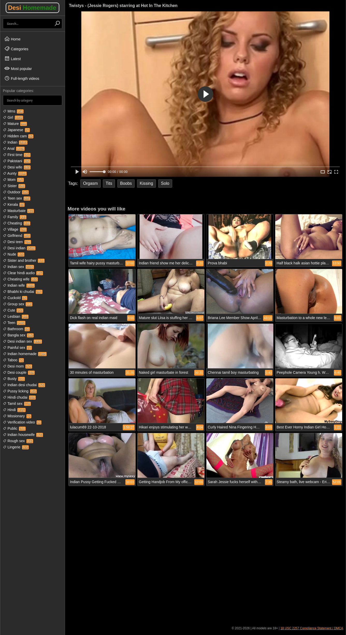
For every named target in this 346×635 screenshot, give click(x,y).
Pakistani (17, 161)
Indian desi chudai (24, 385)
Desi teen (17, 242)
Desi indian (19, 248)
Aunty (15, 173)
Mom (13, 180)
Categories (16, 49)
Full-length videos (21, 78)
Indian (15, 142)
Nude (13, 254)
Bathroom (16, 329)
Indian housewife (23, 435)
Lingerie (16, 447)
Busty (14, 379)
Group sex (17, 304)
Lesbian (15, 316)
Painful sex (17, 347)
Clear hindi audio (23, 273)
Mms (13, 111)
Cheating (16, 223)
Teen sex (16, 198)
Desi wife (17, 167)
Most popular (18, 68)
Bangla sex (18, 335)
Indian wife (19, 285)
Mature (15, 124)
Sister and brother (24, 260)
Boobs (126, 183)
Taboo (13, 360)
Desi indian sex (22, 341)
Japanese (16, 130)
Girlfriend (17, 236)
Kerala (14, 204)
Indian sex (18, 267)
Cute (13, 310)
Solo (165, 183)
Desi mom (17, 366)
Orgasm (90, 183)
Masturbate (18, 211)
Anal (14, 148)
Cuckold (15, 298)
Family (14, 217)
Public (14, 428)
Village (15, 229)
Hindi (14, 410)
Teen (14, 323)
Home (12, 39)
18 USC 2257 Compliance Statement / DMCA (311, 628)
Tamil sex (17, 403)
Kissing (146, 183)
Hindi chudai (19, 397)
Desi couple (19, 372)
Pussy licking (20, 391)
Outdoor (16, 192)
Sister (14, 186)
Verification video (22, 422)
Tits (109, 183)
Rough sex (18, 441)
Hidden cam (18, 136)
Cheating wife (20, 279)
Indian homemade (25, 354)
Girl (13, 117)
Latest (12, 58)
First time (17, 155)
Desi (32, 7)
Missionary (17, 416)
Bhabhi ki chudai (22, 292)
